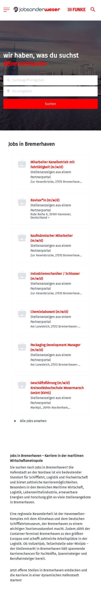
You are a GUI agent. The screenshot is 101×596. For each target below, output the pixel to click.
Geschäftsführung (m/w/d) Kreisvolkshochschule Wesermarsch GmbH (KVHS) (57, 388)
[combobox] (50, 80)
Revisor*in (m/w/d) (44, 200)
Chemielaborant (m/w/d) (49, 312)
